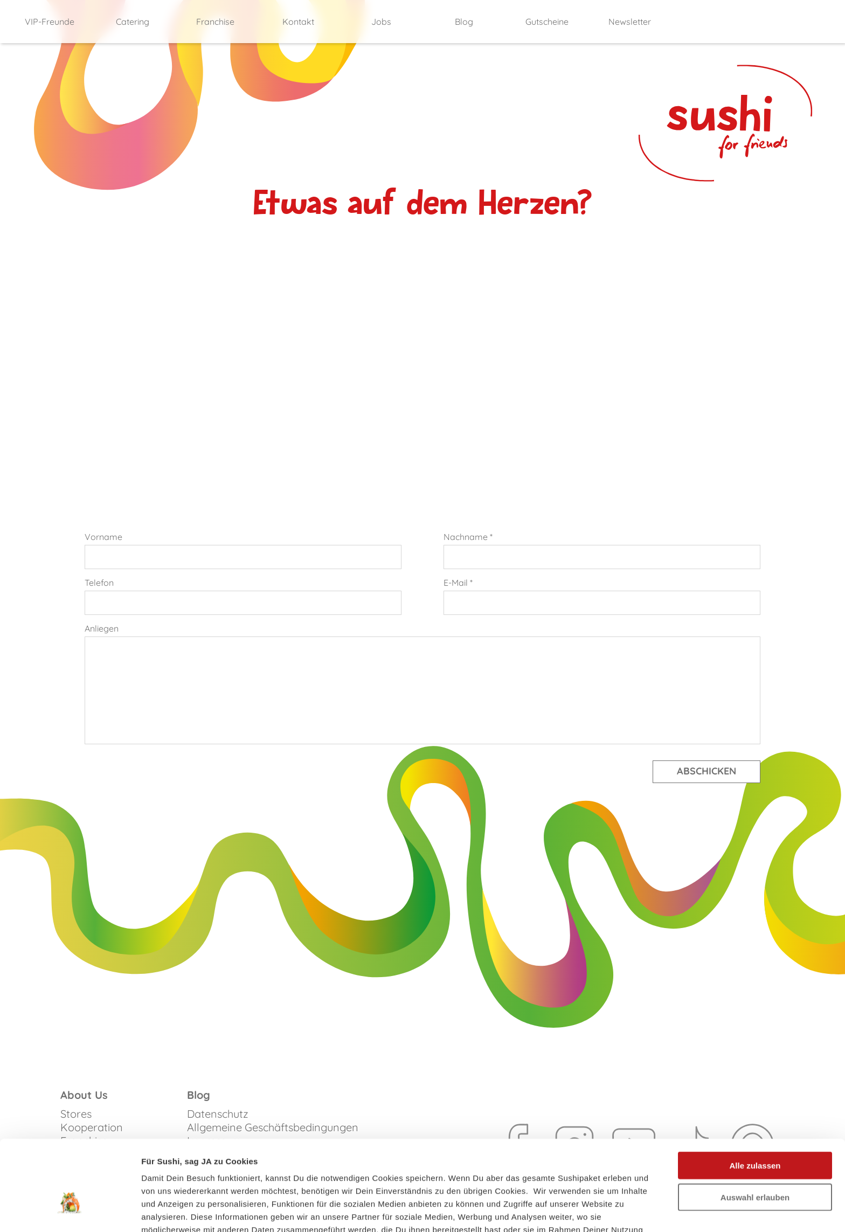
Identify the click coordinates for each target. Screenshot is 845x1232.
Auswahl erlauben (755, 1130)
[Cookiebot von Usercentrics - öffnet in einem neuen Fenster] (70, 1211)
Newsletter (629, 21)
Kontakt (298, 21)
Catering (132, 21)
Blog (464, 21)
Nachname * (468, 536)
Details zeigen (573, 1210)
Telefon (99, 582)
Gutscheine (547, 21)
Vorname (103, 536)
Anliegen (102, 628)
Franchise (215, 21)
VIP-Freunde (49, 21)
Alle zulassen (754, 1098)
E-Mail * (458, 582)
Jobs (381, 21)
